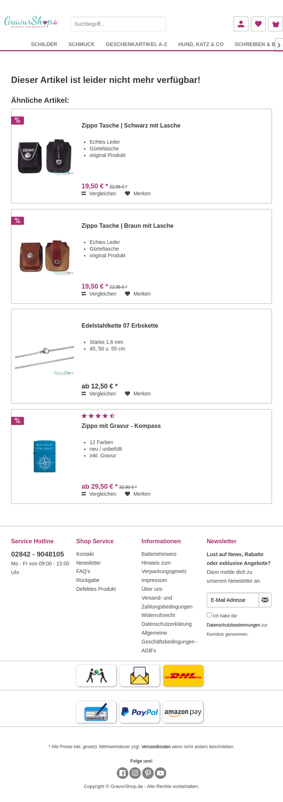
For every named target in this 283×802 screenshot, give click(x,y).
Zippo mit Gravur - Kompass (121, 426)
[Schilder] (44, 44)
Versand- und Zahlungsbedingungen (167, 602)
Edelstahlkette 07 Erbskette (119, 325)
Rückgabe (87, 580)
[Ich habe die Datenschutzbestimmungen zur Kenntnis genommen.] (209, 615)
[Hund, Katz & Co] (200, 44)
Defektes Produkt (96, 589)
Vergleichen (98, 193)
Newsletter (88, 563)
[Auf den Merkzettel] (138, 193)
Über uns (152, 589)
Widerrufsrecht (158, 615)
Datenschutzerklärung (167, 624)
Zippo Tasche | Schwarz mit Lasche (130, 125)
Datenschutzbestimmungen (233, 625)
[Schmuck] (81, 44)
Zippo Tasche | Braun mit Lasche (127, 226)
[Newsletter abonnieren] (265, 600)
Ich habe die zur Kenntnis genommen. (237, 625)
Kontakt (85, 554)
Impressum (154, 580)
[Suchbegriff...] (118, 24)
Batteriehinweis (159, 554)
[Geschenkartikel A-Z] (136, 44)
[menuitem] (118, 22)
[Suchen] (158, 24)
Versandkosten (156, 746)
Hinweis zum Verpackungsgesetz (164, 567)
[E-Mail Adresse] (233, 600)
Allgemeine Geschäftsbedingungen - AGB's (170, 641)
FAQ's (83, 571)
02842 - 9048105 (37, 554)
